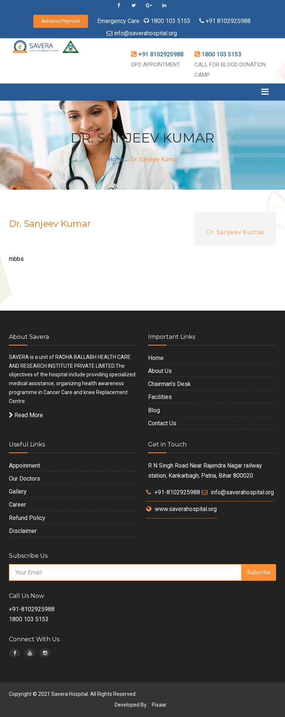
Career (17, 504)
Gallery (18, 491)
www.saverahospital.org (186, 509)
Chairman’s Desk (169, 383)
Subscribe (259, 572)
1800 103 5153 (170, 20)
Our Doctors (24, 478)
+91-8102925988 (177, 492)
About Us (160, 370)
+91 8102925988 (227, 20)
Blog (154, 410)
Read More (26, 415)
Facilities (160, 396)
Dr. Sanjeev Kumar (235, 232)
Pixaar (159, 705)
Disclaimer (23, 530)
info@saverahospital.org (145, 33)
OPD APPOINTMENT (155, 64)
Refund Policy (27, 517)
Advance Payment (61, 21)
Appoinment (24, 465)
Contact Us (162, 423)
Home (116, 159)
